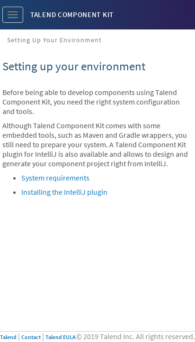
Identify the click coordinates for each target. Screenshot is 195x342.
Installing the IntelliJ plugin (64, 192)
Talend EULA (60, 337)
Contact (31, 337)
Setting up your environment (54, 40)
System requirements (55, 177)
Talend (8, 337)
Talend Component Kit (72, 14)
